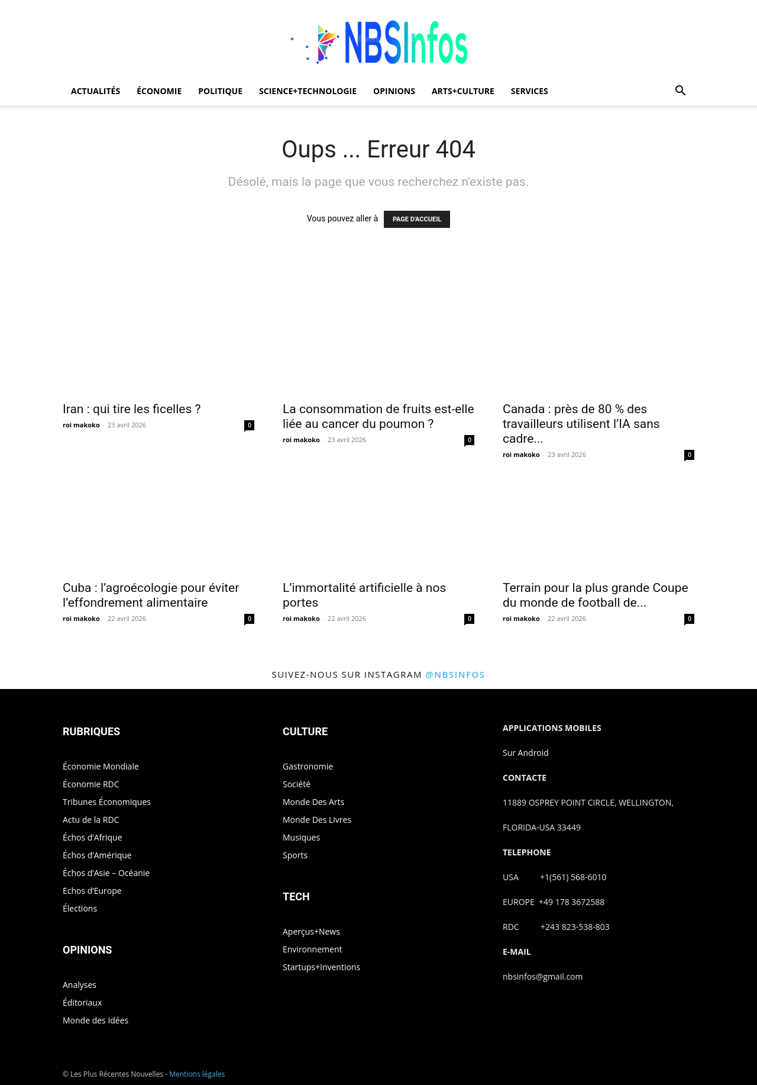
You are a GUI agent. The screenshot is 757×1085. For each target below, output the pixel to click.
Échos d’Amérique (97, 855)
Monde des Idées (95, 1020)
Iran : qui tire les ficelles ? (131, 409)
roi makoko (81, 424)
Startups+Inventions (321, 967)
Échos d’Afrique (92, 837)
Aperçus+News (311, 931)
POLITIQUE (220, 90)
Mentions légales (197, 1074)
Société (296, 784)
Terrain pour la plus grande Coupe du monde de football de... (595, 595)
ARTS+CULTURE (463, 90)
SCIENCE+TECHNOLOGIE (308, 90)
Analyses (79, 984)
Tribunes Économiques (107, 801)
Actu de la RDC (91, 819)
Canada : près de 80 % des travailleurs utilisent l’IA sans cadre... (581, 424)
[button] (680, 92)
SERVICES (529, 90)
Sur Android (526, 752)
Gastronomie (308, 766)
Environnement (312, 949)
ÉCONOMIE (159, 90)
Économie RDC (91, 784)
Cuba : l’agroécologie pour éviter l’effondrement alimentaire (151, 595)
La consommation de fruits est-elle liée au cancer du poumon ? (378, 416)
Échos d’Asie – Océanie (106, 872)
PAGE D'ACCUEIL (417, 219)
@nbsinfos (455, 674)
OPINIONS (394, 90)
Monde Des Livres (317, 819)
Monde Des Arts (313, 801)
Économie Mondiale (101, 766)
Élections (80, 908)
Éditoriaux (82, 1002)
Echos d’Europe (92, 890)
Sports (295, 855)
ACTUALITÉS (95, 90)
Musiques (301, 837)
